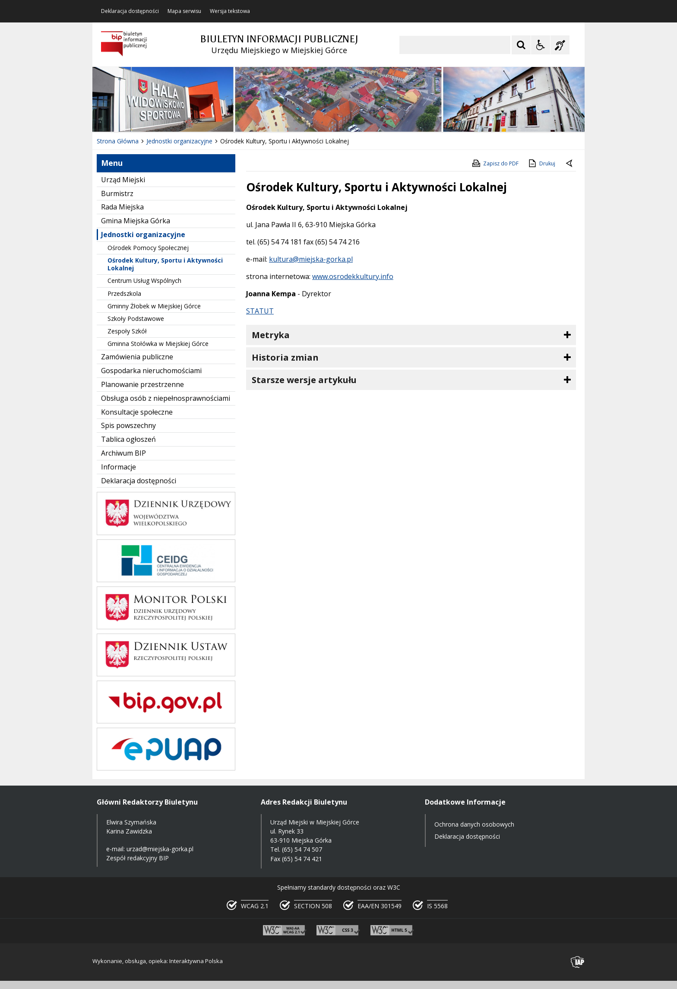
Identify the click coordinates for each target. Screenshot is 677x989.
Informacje (118, 467)
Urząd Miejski (123, 179)
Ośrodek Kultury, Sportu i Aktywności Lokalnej (165, 264)
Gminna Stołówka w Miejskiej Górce (158, 343)
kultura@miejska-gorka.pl (311, 259)
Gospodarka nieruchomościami (151, 370)
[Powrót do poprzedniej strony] (570, 163)
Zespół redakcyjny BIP (137, 858)
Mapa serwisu (184, 11)
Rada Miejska (122, 207)
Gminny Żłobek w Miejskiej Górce (154, 306)
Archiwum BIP (123, 453)
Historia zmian (285, 357)
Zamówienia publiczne (137, 356)
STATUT (260, 311)
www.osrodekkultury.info (352, 276)
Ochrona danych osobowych (474, 824)
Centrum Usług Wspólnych (144, 280)
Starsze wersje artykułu (304, 380)
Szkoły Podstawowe (136, 318)
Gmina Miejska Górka (135, 220)
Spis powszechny (128, 425)
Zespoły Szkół (127, 331)
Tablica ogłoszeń (128, 439)
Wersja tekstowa (230, 11)
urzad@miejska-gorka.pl (160, 849)
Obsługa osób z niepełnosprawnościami (165, 398)
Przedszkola (124, 293)
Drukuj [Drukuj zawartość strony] (541, 163)
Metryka (271, 335)
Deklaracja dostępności (130, 11)
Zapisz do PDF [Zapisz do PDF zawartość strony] (495, 163)
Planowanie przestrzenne (142, 384)
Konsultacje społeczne (137, 412)
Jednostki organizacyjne (143, 234)
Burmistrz (117, 193)
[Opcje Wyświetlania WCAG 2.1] (540, 44)
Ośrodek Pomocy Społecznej (148, 248)
